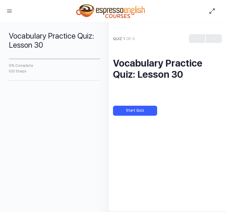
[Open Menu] (9, 10)
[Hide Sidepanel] (214, 11)
